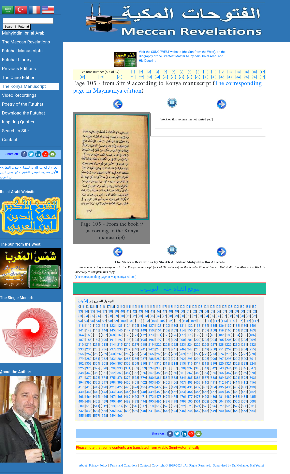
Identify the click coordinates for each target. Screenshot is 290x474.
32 (254, 307)
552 (236, 411)
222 (174, 344)
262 (127, 354)
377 (127, 378)
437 (236, 387)
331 (127, 368)
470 (135, 397)
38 (110, 311)
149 (143, 330)
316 (190, 363)
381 (159, 378)
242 (151, 349)
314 (174, 363)
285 (127, 359)
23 (200, 307)
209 (252, 340)
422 (120, 387)
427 (159, 387)
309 (135, 363)
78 (170, 316)
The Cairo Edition (19, 77)
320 (221, 363)
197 (159, 340)
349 (89, 373)
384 (182, 378)
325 (81, 368)
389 (221, 378)
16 (158, 307)
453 (182, 392)
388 (213, 378)
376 (120, 378)
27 (224, 307)
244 (166, 349)
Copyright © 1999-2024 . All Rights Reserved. (181, 465)
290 (166, 359)
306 (112, 363)
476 (182, 397)
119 (89, 326)
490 (112, 401)
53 (200, 311)
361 (182, 373)
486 (81, 401)
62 (254, 311)
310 (143, 363)
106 (169, 321)
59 (236, 311)
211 (89, 344)
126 (143, 326)
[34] (237, 77)
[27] (181, 77)
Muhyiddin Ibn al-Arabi (24, 33)
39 (116, 311)
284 (120, 359)
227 (213, 344)
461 (244, 392)
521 (174, 406)
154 (182, 330)
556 (89, 416)
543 (166, 411)
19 (176, 307)
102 (138, 321)
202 (197, 340)
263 (135, 354)
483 (236, 397)
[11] (213, 72)
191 (112, 340)
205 (221, 340)
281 (96, 359)
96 (98, 321)
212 (96, 344)
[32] (221, 77)
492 (127, 401)
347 (252, 368)
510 (89, 406)
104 (154, 321)
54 (206, 311)
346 (244, 368)
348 (81, 373)
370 (252, 373)
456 (205, 392)
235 (96, 349)
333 (143, 368)
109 (193, 321)
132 (190, 326)
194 (135, 340)
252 (229, 349)
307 (120, 363)
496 (159, 401)
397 (104, 382)
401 (135, 382)
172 (143, 335)
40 (122, 311)
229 (229, 344)
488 (96, 401)
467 (112, 397)
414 (236, 382)
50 (182, 311)
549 (213, 411)
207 (236, 340)
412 (221, 382)
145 (112, 330)
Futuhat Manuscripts (22, 50)
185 (244, 335)
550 (221, 411)
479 (205, 397)
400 (127, 382)
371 (81, 378)
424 (135, 387)
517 (143, 406)
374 (104, 378)
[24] (157, 77)
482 (229, 397)
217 (135, 344)
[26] (173, 77)
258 (96, 354)
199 (174, 340)
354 (127, 373)
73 (140, 316)
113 (224, 321)
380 (151, 378)
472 (151, 397)
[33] (229, 77)
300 (244, 359)
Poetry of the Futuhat (22, 104)
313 (166, 363)
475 (174, 397)
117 (255, 321)
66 (98, 316)
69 (116, 316)
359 (166, 373)
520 (166, 406)
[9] (197, 72)
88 (230, 316)
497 (166, 401)
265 (151, 354)
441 (89, 392)
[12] (221, 72)
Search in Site (15, 130)
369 (244, 373)
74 (146, 316)
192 (120, 340)
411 (213, 382)
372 (89, 378)
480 (213, 397)
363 (197, 373)
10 (122, 307)
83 (200, 316)
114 (232, 321)
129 (166, 326)
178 (190, 335)
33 (80, 311)
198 (166, 340)
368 (236, 373)
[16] (254, 72)
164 (81, 335)
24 (206, 307)
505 (229, 401)
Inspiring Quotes (18, 121)
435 (221, 387)
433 (205, 387)
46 (158, 311)
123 (120, 326)
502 (205, 401)
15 (152, 307)
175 (166, 335)
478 (197, 397)
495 (151, 401)
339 (190, 368)
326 (89, 368)
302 (81, 363)
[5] (165, 72)
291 (174, 359)
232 (252, 344)
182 (221, 335)
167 (104, 335)
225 (197, 344)
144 (104, 330)
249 (205, 349)
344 (229, 368)
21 (188, 307)
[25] (165, 77)
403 (151, 382)
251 (221, 349)
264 (143, 354)
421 (112, 387)
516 (135, 406)
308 (127, 363)
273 (213, 354)
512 (104, 406)
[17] (262, 72)
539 (135, 411)
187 (81, 340)
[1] (133, 72)
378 (135, 378)
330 (120, 368)
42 (134, 311)
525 (205, 406)
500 (190, 401)
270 (190, 354)
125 (135, 326)
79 (176, 316)
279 (81, 359)
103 (146, 321)
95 (92, 321)
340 (197, 368)
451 (166, 392)
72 (134, 316)
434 (213, 387)
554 (252, 411)
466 (104, 397)
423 (127, 387)
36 (98, 311)
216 (127, 344)
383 (174, 378)
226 (205, 344)
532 (81, 411)
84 (206, 316)
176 (174, 335)
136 (221, 326)
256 (81, 354)
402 (143, 382)
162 (244, 330)
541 (151, 411)
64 (86, 316)
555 (81, 416)
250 (213, 349)
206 (229, 340)
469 (127, 397)
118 (81, 326)
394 (81, 382)
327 (96, 368)
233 (81, 349)
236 (104, 349)
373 (96, 378)
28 (230, 307)
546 (190, 411)
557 (96, 416)
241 (143, 349)
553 (244, 411)
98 (110, 321)
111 (208, 321)
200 (182, 340)
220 (159, 344)
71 (128, 316)
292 (182, 359)
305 (104, 363)
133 (197, 326)
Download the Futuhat (23, 112)
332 (135, 368)
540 (143, 411)
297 (221, 359)
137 (229, 326)
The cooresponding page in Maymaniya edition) (106, 276)
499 (182, 401)
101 (131, 321)
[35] (246, 77)
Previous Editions (19, 68)
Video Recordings (19, 95)
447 (135, 392)
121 (104, 326)
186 (252, 335)
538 (127, 411)
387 (205, 378)
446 (127, 392)
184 (236, 335)
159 (221, 330)
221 (166, 344)
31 (248, 307)
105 (162, 321)
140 (252, 326)
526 (213, 406)
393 (252, 378)
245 (174, 349)
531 (252, 406)
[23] (149, 77)
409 (197, 382)
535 (104, 411)
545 (182, 411)
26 (218, 307)
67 (104, 316)
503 (213, 401)
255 (252, 349)
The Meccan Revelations (26, 41)
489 (104, 401)
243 (159, 349)
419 (96, 387)
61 (248, 311)
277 (244, 354)
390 (229, 378)
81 (188, 316)
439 (252, 387)
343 (221, 368)
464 (89, 397)
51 (188, 311)
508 (252, 401)
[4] (157, 72)
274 (221, 354)
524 (197, 406)
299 (236, 359)
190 (104, 340)
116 (247, 321)
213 (104, 344)
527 (221, 406)
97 (104, 321)
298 (229, 359)
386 (197, 378)
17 (164, 307)
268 (174, 354)
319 (213, 363)
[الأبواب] (83, 301)
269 (182, 354)
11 (128, 307)
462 (252, 392)
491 (120, 401)
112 (216, 321)
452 (174, 392)
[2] (141, 72)
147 (127, 330)
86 (218, 316)
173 (151, 335)
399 (120, 382)
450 (159, 392)
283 (112, 359)
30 (242, 307)
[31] (213, 77)
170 (127, 335)
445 (120, 392)
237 (112, 349)
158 (213, 330)
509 (81, 406)
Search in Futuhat (17, 26)
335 (159, 368)
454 (190, 392)
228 (221, 344)
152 (166, 330)
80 (182, 316)
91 (248, 316)
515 (127, 406)
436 (229, 387)
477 (190, 397)
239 (127, 349)
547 (197, 411)
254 (244, 349)
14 (146, 307)
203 (205, 340)
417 (81, 387)
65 (92, 316)
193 (127, 340)
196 (151, 340)
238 (120, 349)
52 (194, 311)
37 (104, 311)
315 (182, 363)
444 (112, 392)
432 (197, 387)
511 (96, 406)
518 (151, 406)
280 (89, 359)
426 (151, 387)
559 (112, 416)
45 (152, 311)
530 (244, 406)
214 (112, 344)
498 (174, 401)
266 (159, 354)
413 (229, 382)
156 (197, 330)
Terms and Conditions (124, 465)
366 (221, 373)
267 (166, 354)
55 (212, 311)
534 (96, 411)
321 (229, 363)
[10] (205, 72)
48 (170, 311)
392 (244, 378)
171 (135, 335)
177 (182, 335)
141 (81, 330)
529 (236, 406)
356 (143, 373)
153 (174, 330)
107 (177, 321)
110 (201, 321)
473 (159, 397)
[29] (197, 77)
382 (166, 378)
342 (213, 368)
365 (213, 373)
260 (112, 354)
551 (229, 411)
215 (120, 344)
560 (120, 416)
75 (152, 316)
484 (244, 397)
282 (104, 359)
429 (174, 387)
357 (151, 373)
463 (81, 397)
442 (96, 392)
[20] (119, 77)
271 (197, 354)
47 (164, 311)
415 (244, 382)
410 (205, 382)
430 (182, 387)
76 (158, 316)
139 (244, 326)
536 (112, 411)
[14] (237, 72)
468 (120, 397)
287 (143, 359)
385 (190, 378)
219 (151, 344)
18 (170, 307)
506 (236, 401)
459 (229, 392)
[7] (181, 72)
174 (159, 335)
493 (135, 401)
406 (174, 382)
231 (244, 344)
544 (174, 411)
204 (213, 340)
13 (140, 307)
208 (244, 340)
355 (135, 373)
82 (194, 316)
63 (80, 316)
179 (197, 335)
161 (236, 330)
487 (89, 401)
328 (104, 368)
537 (120, 411)
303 (89, 363)
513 (112, 406)
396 (96, 382)
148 (135, 330)
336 (166, 368)
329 (112, 368)
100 (123, 321)
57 (224, 311)
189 (96, 340)
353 (120, 373)
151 (159, 330)
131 (182, 326)
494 (143, 401)
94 (86, 321)
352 (112, 373)
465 (96, 397)
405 (166, 382)
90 (242, 316)
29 (236, 307)
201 (190, 340)
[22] (141, 77)
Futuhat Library (16, 59)
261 (120, 354)
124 (127, 326)
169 (120, 335)
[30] (205, 77)
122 (112, 326)
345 (236, 368)
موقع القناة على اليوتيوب (169, 288)
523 (190, 406)
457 (213, 392)
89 (236, 316)
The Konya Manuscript (24, 86)
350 (96, 373)
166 (96, 335)
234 (89, 349)
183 (229, 335)
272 (205, 354)
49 (176, 311)
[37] (262, 77)
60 (242, 311)
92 (254, 316)
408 (190, 382)
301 (252, 359)
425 (143, 387)
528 (229, 406)
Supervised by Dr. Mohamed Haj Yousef (238, 465)
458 (221, 392)
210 (81, 344)
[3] (149, 72)
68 (110, 316)
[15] (246, 72)
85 (212, 316)
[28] (189, 77)
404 (159, 382)
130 (174, 326)
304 (96, 363)
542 (159, 411)
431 (190, 387)
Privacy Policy (98, 465)
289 (159, 359)
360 (174, 373)
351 (104, 373)
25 (212, 307)
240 (135, 349)
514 (120, 406)
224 (190, 344)
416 (252, 382)
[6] (173, 72)
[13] (229, 72)
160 (229, 330)
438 (244, 387)
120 (96, 326)
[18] (82, 77)
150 (151, 330)
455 (197, 392)
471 (143, 397)
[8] (189, 72)
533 (89, 411)
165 (89, 335)
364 (205, 373)
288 (151, 359)
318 (205, 363)
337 (174, 368)
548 (205, 411)
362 (190, 373)
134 (205, 326)
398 (112, 382)
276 (236, 354)
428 (166, 387)
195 (143, 340)
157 (205, 330)
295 (205, 359)
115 (239, 321)
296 (213, 359)
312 (159, 363)
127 (151, 326)
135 (213, 326)
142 (89, 330)
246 (182, 349)
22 (194, 307)
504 (221, 401)
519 (159, 406)
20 (182, 307)
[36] (254, 77)
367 (229, 373)
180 (205, 335)
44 (146, 311)
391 (236, 378)
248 (197, 349)
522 (182, 406)
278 (252, 354)
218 (143, 344)
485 (252, 397)
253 (236, 349)
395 (89, 382)
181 (213, 335)
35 (92, 311)
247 (190, 349)
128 (159, 326)
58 (230, 311)
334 (151, 368)
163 (252, 330)
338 (182, 368)
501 (197, 401)
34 (86, 311)
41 (128, 311)
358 (159, 373)
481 (221, 397)
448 (143, 392)
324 (252, 363)
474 (166, 397)
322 (236, 363)
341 (205, 368)
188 (89, 340)
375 (112, 378)
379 (143, 378)
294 (197, 359)
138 (236, 326)
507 (244, 401)
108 (185, 321)
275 (229, 354)
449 (151, 392)
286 (135, 359)
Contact (9, 139)
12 (134, 307)
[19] (101, 77)
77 (164, 316)
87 (224, 316)
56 (218, 311)
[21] (133, 77)
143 (96, 330)
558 (104, 416)
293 (190, 359)
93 (80, 321)
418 (89, 387)
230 (236, 344)
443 (104, 392)
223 (182, 344)
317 (197, 363)
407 (182, 382)
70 (122, 316)
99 (116, 321)
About (83, 465)
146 (120, 330)
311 (151, 363)
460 (236, 392)
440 (81, 392)
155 (190, 330)
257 (89, 354)
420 (104, 387)
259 (104, 354)
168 (112, 335)
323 (244, 363)
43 (140, 311)
